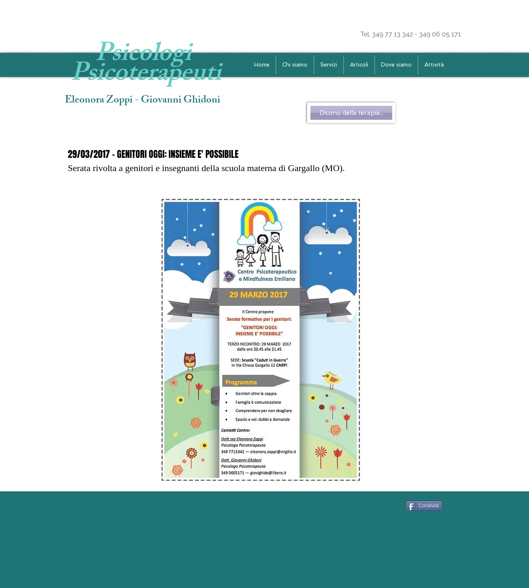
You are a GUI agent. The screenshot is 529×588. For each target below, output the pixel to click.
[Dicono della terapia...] (351, 112)
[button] (328, 64)
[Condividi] (424, 506)
